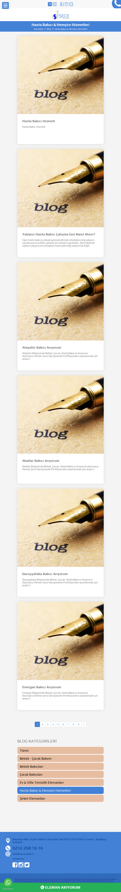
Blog (49, 29)
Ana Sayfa (38, 29)
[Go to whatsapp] (8, 882)
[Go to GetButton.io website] (8, 889)
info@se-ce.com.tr (22, 854)
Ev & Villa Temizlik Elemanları (42, 782)
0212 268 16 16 (115, 4)
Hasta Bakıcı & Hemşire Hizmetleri (45, 790)
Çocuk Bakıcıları (31, 774)
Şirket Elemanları (32, 798)
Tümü (24, 750)
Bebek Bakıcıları (31, 766)
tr (50, 4)
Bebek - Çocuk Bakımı (36, 758)
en (55, 4)
